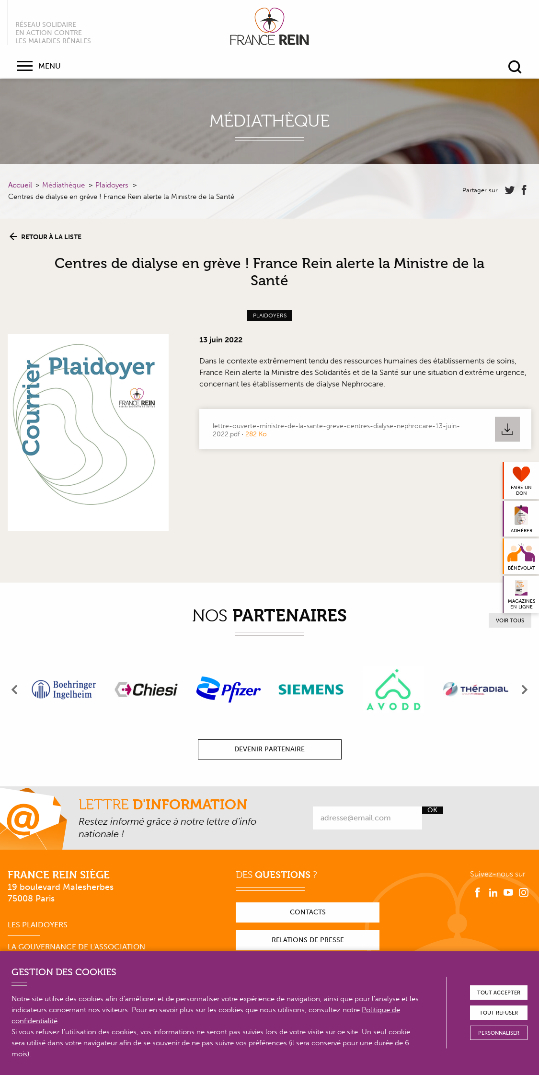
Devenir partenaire (269, 749)
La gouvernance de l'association (76, 946)
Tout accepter (498, 993)
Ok (432, 810)
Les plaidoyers (38, 924)
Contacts (308, 912)
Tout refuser (499, 1013)
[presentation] (15, 689)
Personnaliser (498, 1033)
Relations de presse (308, 940)
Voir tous (510, 621)
